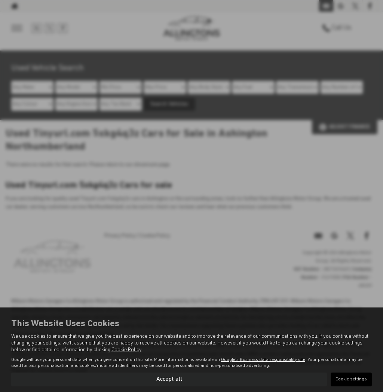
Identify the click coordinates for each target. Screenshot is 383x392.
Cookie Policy (126, 350)
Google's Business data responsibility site (263, 360)
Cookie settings (351, 379)
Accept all (169, 379)
